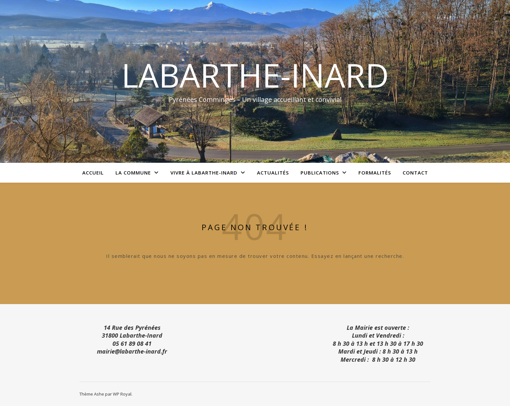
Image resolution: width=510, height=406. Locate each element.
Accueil (93, 172)
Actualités (273, 172)
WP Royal (122, 394)
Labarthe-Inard (255, 75)
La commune (133, 172)
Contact (415, 172)
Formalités (374, 172)
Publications (320, 172)
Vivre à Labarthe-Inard (203, 172)
